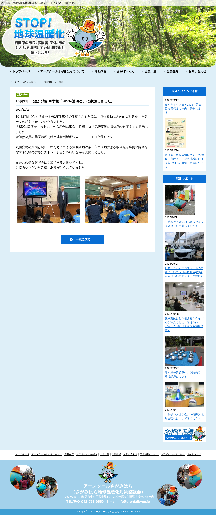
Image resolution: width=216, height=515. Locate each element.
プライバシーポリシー (173, 454)
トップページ (21, 71)
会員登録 (172, 71)
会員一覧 (150, 71)
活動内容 (100, 71)
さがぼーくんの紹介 (86, 454)
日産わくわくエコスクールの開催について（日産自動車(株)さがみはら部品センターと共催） (184, 272)
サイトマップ (194, 454)
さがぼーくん (125, 71)
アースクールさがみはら (23, 82)
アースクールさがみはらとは (46, 454)
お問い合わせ (197, 71)
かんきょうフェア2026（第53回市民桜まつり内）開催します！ (183, 108)
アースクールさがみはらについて (62, 71)
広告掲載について (149, 454)
